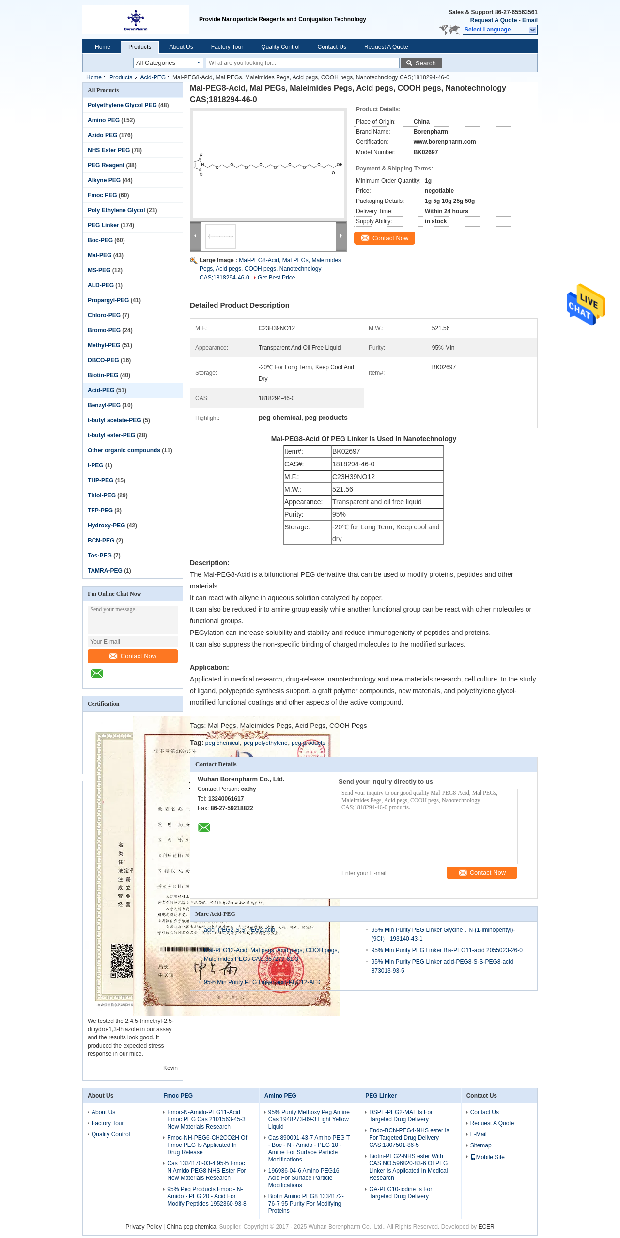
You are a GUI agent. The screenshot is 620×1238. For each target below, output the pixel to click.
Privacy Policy (143, 1226)
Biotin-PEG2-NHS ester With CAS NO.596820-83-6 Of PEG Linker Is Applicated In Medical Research (408, 1167)
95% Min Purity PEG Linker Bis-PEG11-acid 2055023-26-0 (447, 950)
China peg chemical (192, 1226)
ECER (486, 1226)
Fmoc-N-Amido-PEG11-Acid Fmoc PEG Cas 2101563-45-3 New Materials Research (206, 1119)
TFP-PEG (100, 510)
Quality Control (280, 47)
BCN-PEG (101, 540)
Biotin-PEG (103, 375)
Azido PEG (102, 135)
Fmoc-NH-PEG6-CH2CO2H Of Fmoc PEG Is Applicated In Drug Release (207, 1145)
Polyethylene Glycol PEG (122, 105)
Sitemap (481, 1145)
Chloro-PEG (104, 315)
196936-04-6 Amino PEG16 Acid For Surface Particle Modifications (304, 1178)
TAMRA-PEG (105, 570)
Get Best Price (276, 277)
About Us (181, 47)
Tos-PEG (100, 555)
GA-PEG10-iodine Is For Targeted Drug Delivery (400, 1193)
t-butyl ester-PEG (111, 435)
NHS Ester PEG (109, 150)
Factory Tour (227, 47)
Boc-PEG (100, 240)
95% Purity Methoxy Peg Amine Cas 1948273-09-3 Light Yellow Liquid (309, 1119)
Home (102, 47)
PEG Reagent (106, 165)
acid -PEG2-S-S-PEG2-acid (239, 930)
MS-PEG (99, 270)
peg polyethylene (266, 743)
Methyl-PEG (104, 345)
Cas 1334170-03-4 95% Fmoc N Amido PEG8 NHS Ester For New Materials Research (206, 1170)
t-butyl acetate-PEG (114, 420)
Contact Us (332, 47)
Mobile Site (487, 1157)
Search (426, 63)
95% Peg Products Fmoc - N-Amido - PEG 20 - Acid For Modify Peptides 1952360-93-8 (206, 1196)
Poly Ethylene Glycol (116, 210)
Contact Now (132, 656)
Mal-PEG (99, 255)
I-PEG (96, 465)
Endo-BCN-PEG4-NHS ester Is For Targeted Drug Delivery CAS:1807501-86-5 (409, 1137)
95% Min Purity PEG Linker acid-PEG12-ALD (262, 982)
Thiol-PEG (102, 495)
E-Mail (478, 1134)
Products (139, 47)
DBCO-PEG (103, 360)
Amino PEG (104, 120)
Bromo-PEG (104, 330)
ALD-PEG (101, 285)
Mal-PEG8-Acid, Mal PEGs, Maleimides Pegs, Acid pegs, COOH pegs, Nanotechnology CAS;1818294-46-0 (270, 269)
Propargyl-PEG (108, 300)
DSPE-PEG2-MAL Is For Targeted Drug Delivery (401, 1116)
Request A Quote (493, 20)
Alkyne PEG (104, 180)
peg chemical (222, 743)
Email (530, 20)
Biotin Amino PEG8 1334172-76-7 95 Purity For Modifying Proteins (306, 1203)
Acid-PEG (153, 77)
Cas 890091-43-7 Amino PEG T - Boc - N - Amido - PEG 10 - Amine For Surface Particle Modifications (309, 1148)
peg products (308, 743)
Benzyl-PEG (104, 405)
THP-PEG (100, 480)
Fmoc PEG (102, 195)
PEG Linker (103, 225)
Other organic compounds (124, 450)
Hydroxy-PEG (106, 525)
